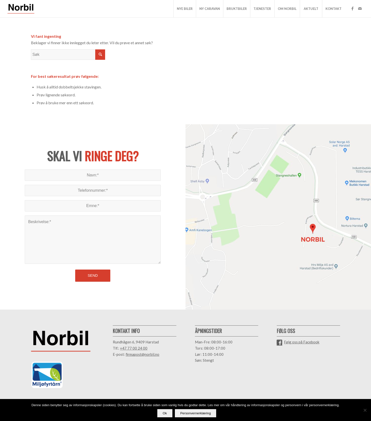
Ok (165, 413)
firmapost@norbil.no (142, 354)
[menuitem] (184, 8)
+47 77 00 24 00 (133, 348)
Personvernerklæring (195, 413)
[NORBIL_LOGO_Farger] (20, 8)
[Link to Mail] (360, 8)
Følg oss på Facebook (301, 342)
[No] (364, 410)
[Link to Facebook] (352, 8)
